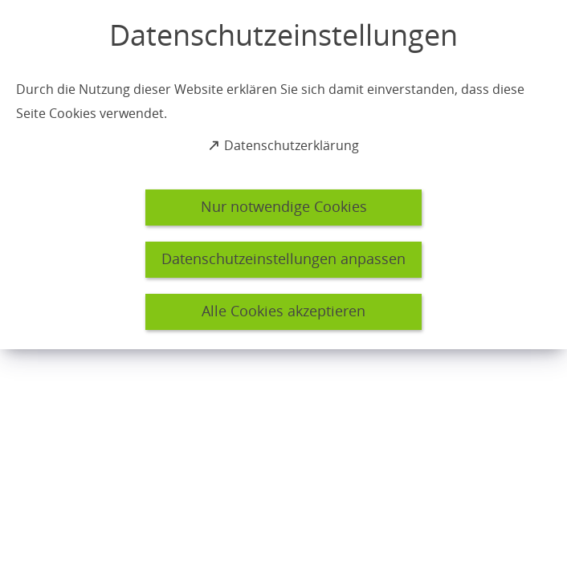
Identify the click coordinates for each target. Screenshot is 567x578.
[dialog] (283, 174)
